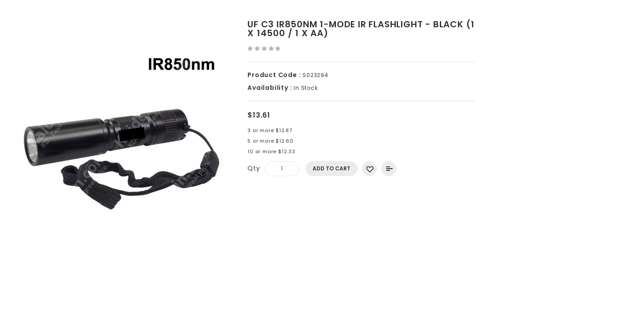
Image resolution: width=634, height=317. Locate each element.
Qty (253, 168)
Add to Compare (388, 168)
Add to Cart (331, 168)
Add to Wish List (369, 168)
